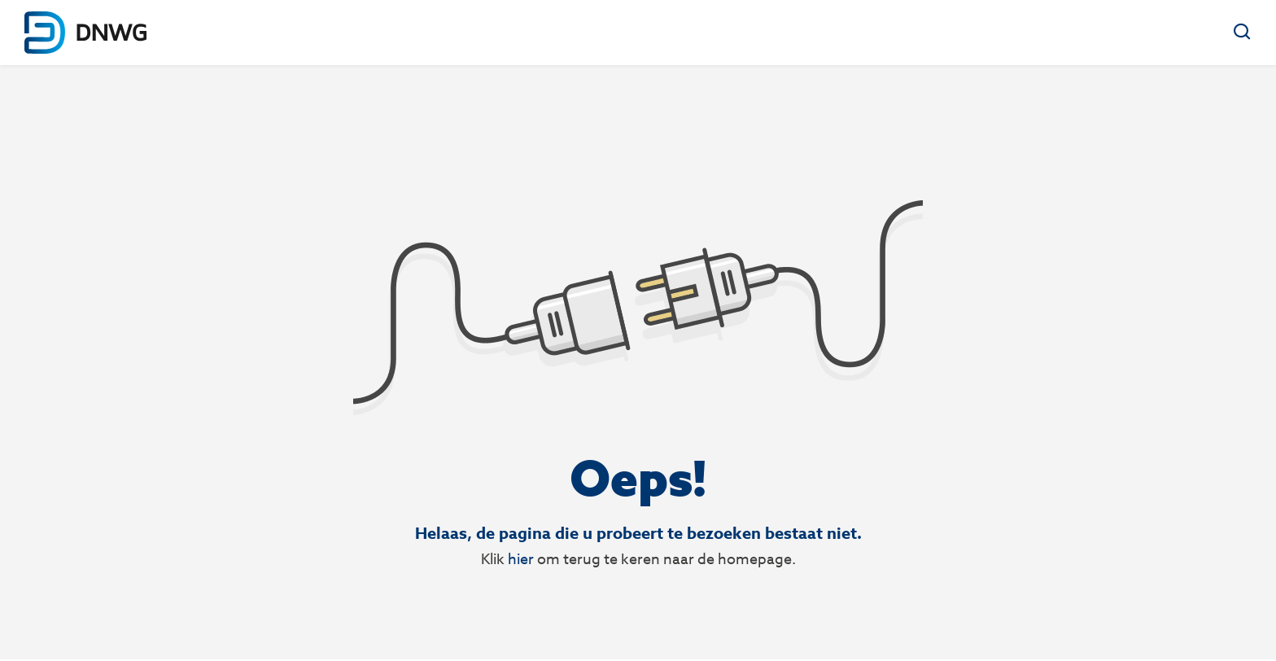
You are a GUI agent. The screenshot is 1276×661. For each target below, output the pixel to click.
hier (521, 558)
